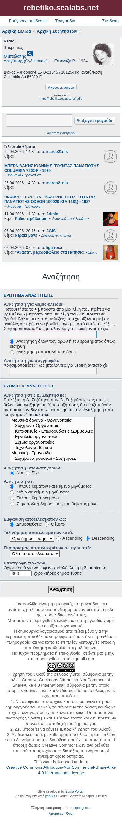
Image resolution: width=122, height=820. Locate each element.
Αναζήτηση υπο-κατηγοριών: (33, 468)
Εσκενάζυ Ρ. (64, 61)
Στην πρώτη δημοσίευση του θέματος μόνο (54, 503)
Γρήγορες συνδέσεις (28, 20)
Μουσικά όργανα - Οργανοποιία (52, 420)
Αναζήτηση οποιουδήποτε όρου (43, 352)
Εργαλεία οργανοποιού (52, 437)
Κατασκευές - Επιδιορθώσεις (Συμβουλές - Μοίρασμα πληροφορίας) (52, 431)
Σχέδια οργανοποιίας (52, 442)
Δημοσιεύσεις (26, 524)
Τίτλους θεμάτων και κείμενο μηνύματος (50, 486)
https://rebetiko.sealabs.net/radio (61, 98)
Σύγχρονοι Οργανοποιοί (52, 426)
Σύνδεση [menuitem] (110, 20)
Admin (52, 214)
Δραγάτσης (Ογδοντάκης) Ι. (27, 61)
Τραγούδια (65, 20)
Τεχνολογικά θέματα (52, 448)
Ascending (69, 538)
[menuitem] (56, 814)
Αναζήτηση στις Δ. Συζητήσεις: (35, 395)
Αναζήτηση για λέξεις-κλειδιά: (34, 304)
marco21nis (57, 151)
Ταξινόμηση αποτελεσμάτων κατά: (38, 532)
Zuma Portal (74, 791)
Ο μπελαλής (15, 56)
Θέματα (55, 524)
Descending (100, 538)
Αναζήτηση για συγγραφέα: (31, 360)
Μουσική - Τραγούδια (52, 453)
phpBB (50, 796)
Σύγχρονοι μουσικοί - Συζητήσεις (52, 458)
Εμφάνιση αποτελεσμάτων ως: (35, 519)
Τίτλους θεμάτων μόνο (34, 497)
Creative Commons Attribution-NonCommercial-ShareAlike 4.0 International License (61, 770)
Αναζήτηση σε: (19, 481)
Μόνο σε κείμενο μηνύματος (39, 492)
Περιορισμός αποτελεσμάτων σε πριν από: (47, 547)
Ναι (16, 472)
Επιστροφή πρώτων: (25, 563)
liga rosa (54, 247)
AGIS (51, 231)
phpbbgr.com (82, 808)
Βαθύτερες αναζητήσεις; (61, 133)
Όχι (32, 472)
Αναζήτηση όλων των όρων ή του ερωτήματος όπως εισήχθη (62, 344)
